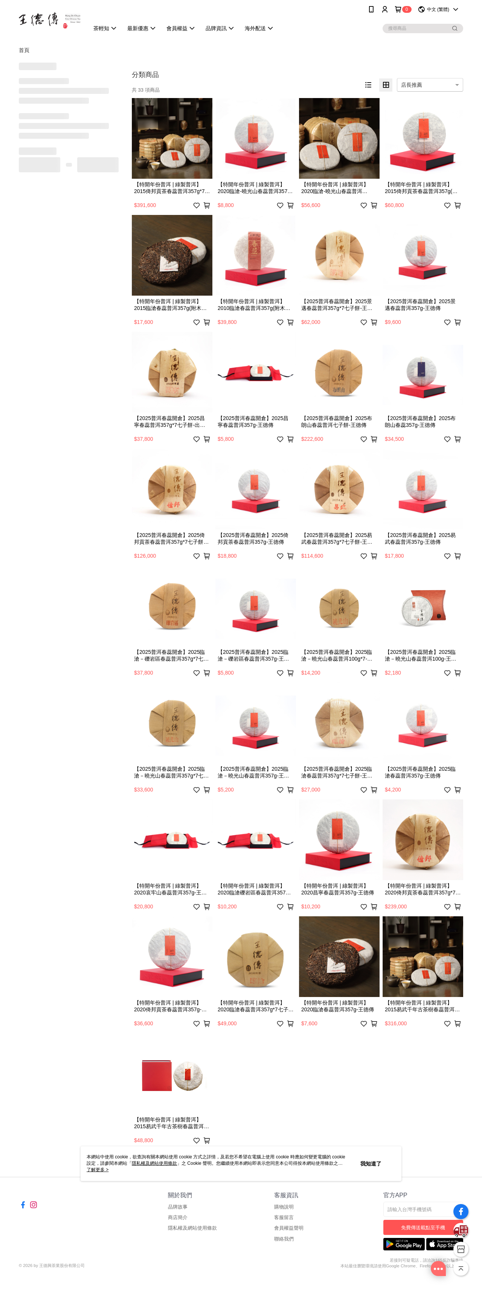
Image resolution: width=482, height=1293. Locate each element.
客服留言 (284, 1217)
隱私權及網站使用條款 (192, 1228)
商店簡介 (178, 1217)
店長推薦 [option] (411, 85)
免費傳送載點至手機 (423, 1227)
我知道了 (370, 1164)
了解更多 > (97, 1169)
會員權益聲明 (289, 1228)
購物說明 (284, 1207)
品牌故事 (178, 1207)
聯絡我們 (284, 1239)
